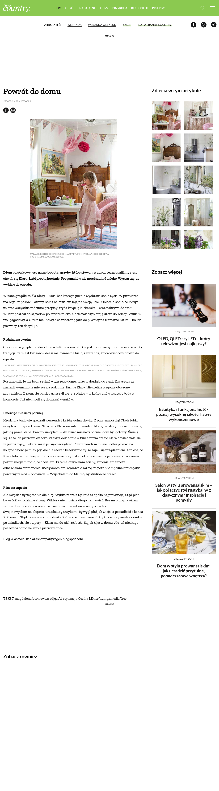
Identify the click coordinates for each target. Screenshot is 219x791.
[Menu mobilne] (212, 8)
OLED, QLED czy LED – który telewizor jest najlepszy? (183, 338)
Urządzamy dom (184, 328)
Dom (58, 8)
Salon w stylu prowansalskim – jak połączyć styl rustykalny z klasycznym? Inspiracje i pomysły (183, 490)
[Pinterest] (214, 25)
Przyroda (119, 8)
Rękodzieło (139, 8)
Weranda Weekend (102, 24)
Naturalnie (87, 8)
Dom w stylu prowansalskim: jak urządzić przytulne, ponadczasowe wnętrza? (184, 568)
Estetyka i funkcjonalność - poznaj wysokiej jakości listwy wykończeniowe (183, 411)
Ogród (70, 8)
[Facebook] (193, 25)
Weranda (74, 24)
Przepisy (158, 8)
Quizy (104, 8)
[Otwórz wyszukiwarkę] (202, 8)
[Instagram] (203, 25)
